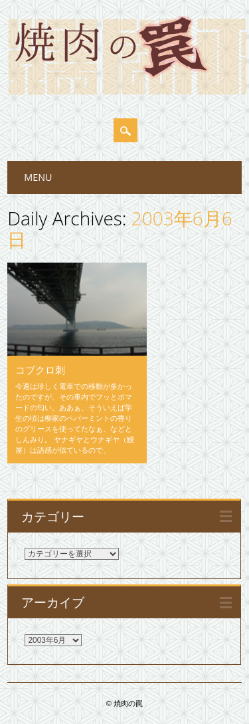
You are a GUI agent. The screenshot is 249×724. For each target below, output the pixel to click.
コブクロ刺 (40, 369)
